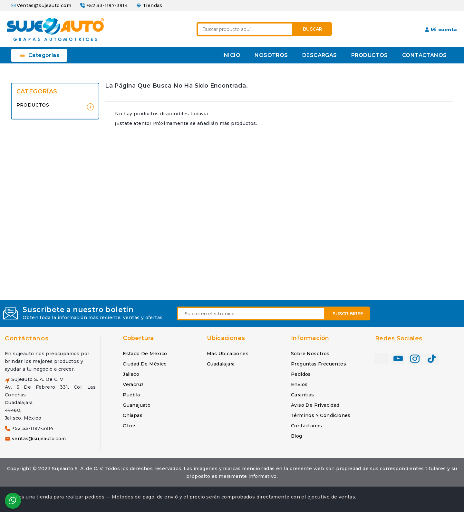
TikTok (431, 358)
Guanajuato (136, 405)
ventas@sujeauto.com (39, 438)
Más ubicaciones (227, 353)
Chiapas (132, 415)
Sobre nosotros (310, 353)
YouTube (398, 358)
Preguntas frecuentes (318, 364)
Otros (130, 426)
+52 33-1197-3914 (107, 5)
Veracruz (133, 384)
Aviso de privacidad (315, 405)
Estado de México (145, 353)
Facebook (381, 358)
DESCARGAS (319, 55)
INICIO (231, 55)
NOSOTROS (271, 55)
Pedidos (301, 374)
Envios (299, 384)
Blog (296, 436)
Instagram (415, 358)
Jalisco (131, 374)
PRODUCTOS (369, 55)
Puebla (131, 395)
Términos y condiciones (321, 415)
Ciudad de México (145, 364)
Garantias (302, 395)
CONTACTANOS (424, 55)
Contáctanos (27, 338)
